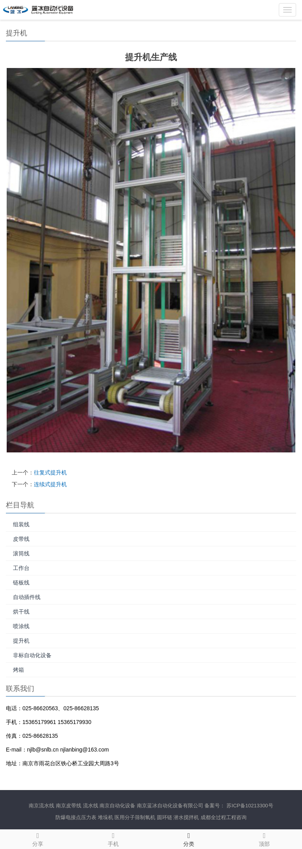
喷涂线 (21, 626)
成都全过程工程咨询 (224, 817)
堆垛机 (105, 817)
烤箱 (18, 670)
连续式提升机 (50, 484)
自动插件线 (27, 597)
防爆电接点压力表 (75, 817)
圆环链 (164, 817)
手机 (113, 838)
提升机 (21, 641)
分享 (38, 838)
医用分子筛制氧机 (134, 817)
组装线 (21, 524)
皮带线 (21, 539)
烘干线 (21, 611)
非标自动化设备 (32, 655)
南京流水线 (41, 806)
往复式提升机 (50, 472)
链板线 (21, 582)
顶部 (264, 838)
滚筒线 (21, 553)
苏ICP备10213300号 (249, 806)
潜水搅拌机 (186, 817)
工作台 (21, 568)
